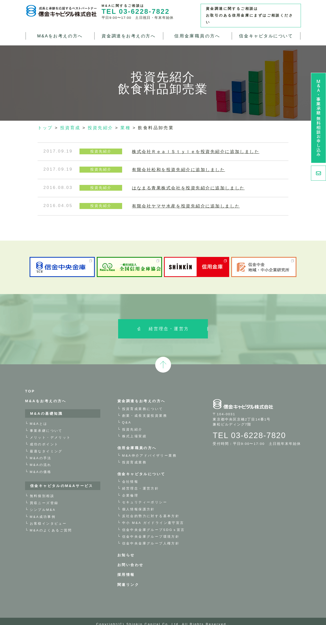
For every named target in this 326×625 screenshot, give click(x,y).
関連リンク (128, 579)
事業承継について (46, 424)
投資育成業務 (134, 456)
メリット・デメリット (50, 431)
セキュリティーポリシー (144, 496)
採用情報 (230, 322)
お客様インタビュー (48, 517)
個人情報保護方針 (138, 503)
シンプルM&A (43, 504)
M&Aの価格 (41, 465)
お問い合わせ (130, 559)
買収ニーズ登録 (44, 497)
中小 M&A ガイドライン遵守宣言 (153, 517)
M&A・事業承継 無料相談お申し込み (318, 118)
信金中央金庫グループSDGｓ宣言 (153, 523)
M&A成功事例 (43, 510)
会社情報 (96, 322)
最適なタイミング (46, 445)
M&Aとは (39, 418)
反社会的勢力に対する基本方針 (151, 510)
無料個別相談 (42, 490)
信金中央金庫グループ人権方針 (151, 537)
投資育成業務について (142, 402)
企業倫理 (130, 489)
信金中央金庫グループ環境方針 (151, 530)
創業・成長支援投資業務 (144, 409)
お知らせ (126, 549)
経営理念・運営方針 (163, 322)
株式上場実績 (134, 430)
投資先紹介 (132, 423)
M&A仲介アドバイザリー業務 (149, 449)
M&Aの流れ (41, 459)
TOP (30, 385)
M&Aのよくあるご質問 (51, 524)
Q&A (126, 416)
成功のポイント (44, 438)
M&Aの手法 (41, 452)
